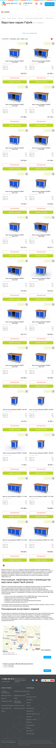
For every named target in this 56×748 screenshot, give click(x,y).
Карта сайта (29, 730)
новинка (22, 38)
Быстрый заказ (14, 77)
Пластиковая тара (6, 708)
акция (18, 38)
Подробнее (47, 657)
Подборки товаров (31, 719)
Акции (28, 694)
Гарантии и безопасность (33, 713)
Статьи (28, 705)
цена (26, 38)
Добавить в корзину (15, 81)
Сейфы (16, 698)
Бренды (28, 728)
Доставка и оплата (31, 696)
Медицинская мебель (6, 701)
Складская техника (19, 705)
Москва (26, 5)
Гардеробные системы (20, 695)
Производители (30, 725)
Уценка (3, 711)
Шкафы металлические (20, 691)
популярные (13, 38)
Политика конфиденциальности (8, 742)
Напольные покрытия (19, 708)
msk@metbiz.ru (36, 3)
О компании (29, 699)
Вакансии (28, 716)
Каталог (7, 12)
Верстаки (3, 698)
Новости (28, 702)
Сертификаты (30, 708)
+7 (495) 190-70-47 (7, 679)
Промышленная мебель (7, 705)
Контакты (29, 722)
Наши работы (29, 711)
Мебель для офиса (6, 695)
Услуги (28, 691)
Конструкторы (30, 733)
